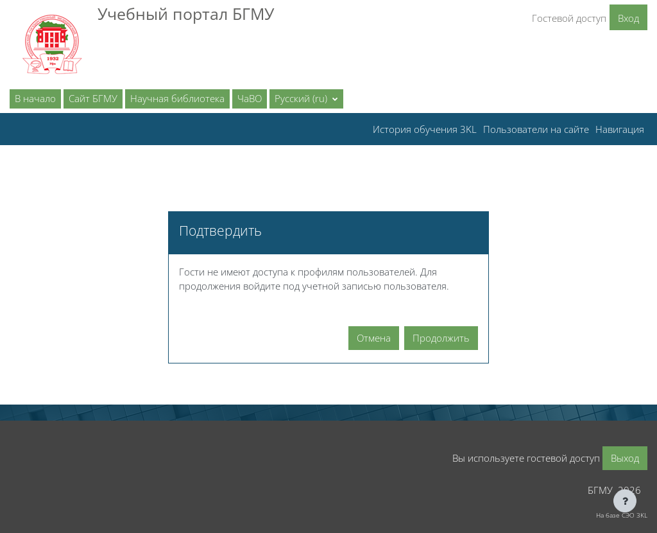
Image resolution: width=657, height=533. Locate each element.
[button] (306, 99)
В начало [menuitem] (35, 98)
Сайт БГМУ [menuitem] (93, 98)
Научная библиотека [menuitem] (177, 98)
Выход (625, 457)
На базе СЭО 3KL (621, 515)
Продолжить (441, 337)
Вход (628, 18)
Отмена (374, 337)
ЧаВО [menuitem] (249, 98)
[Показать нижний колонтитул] (624, 500)
